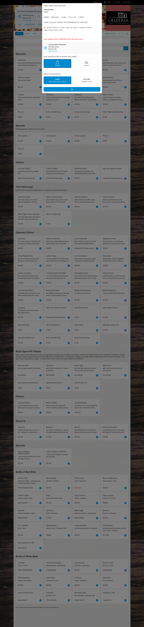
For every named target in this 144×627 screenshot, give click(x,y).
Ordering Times (49, 9)
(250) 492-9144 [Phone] (53, 51)
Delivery (86, 63)
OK (72, 89)
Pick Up (57, 63)
